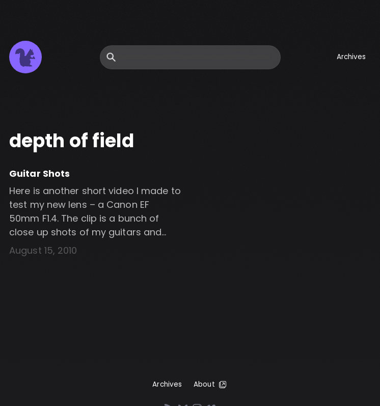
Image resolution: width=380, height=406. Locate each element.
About (211, 385)
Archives (351, 57)
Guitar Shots (39, 173)
